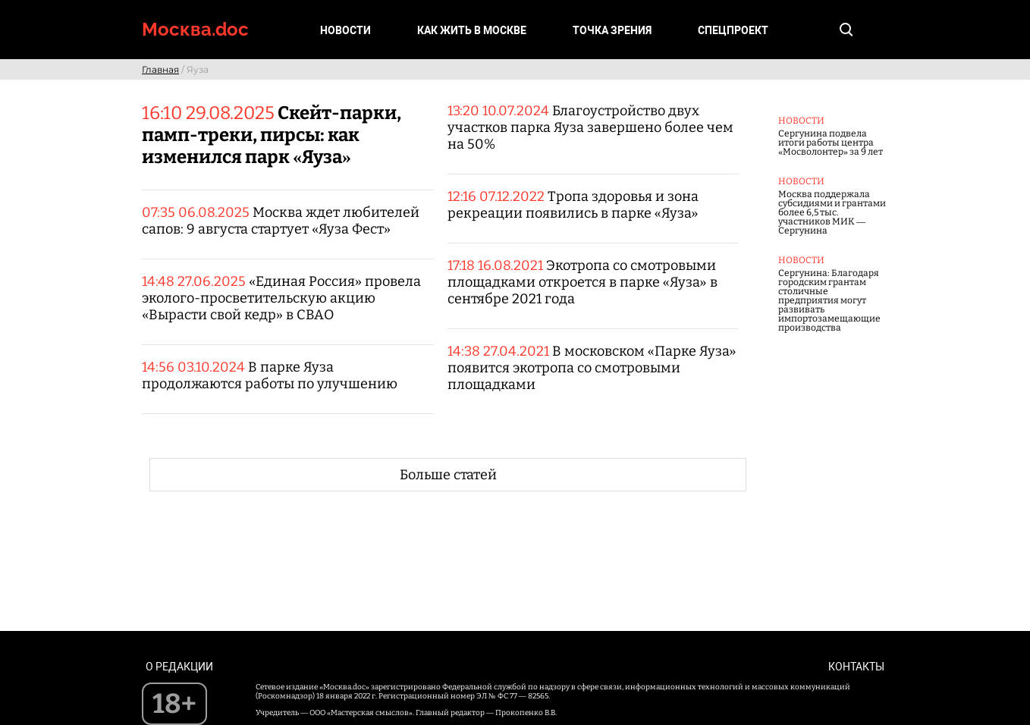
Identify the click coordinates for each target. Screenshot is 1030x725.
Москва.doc (195, 29)
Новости (345, 30)
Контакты (856, 667)
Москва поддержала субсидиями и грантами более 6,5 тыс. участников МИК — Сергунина (832, 212)
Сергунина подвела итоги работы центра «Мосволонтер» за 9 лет (830, 142)
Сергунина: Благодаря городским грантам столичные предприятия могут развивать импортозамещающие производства (829, 300)
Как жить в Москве (471, 30)
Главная (160, 69)
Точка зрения (612, 30)
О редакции (179, 667)
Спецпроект (733, 30)
